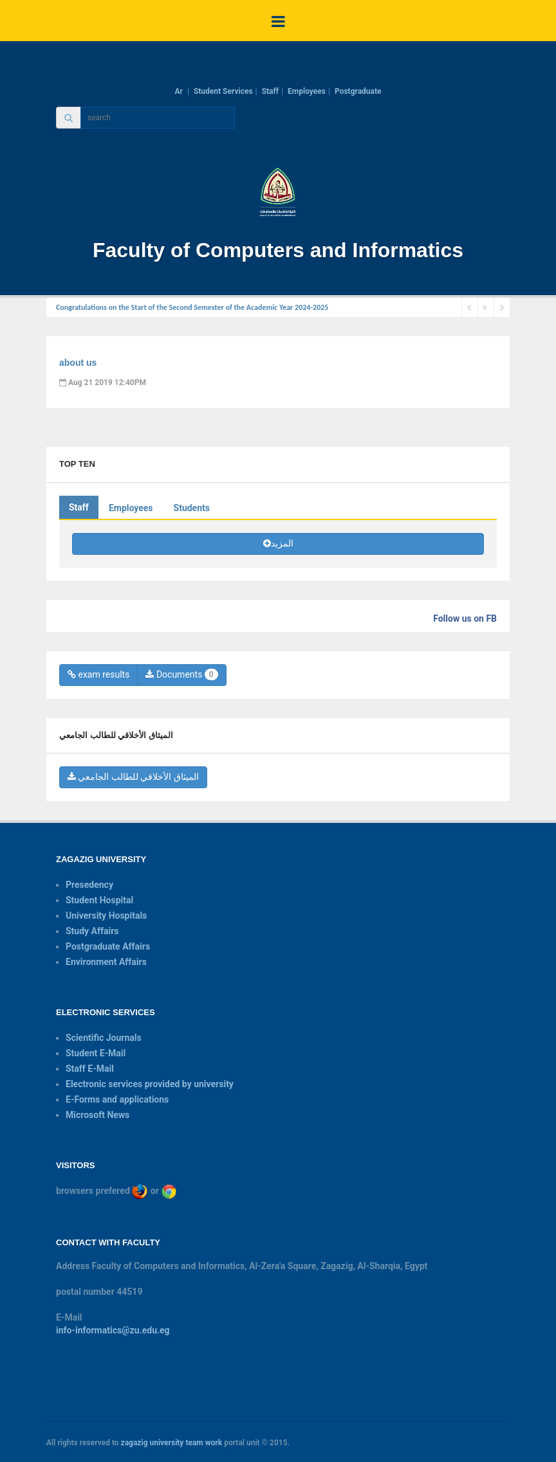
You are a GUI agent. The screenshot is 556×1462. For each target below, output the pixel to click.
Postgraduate (358, 91)
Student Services (223, 91)
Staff (270, 91)
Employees (307, 91)
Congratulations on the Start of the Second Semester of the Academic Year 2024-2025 (192, 307)
